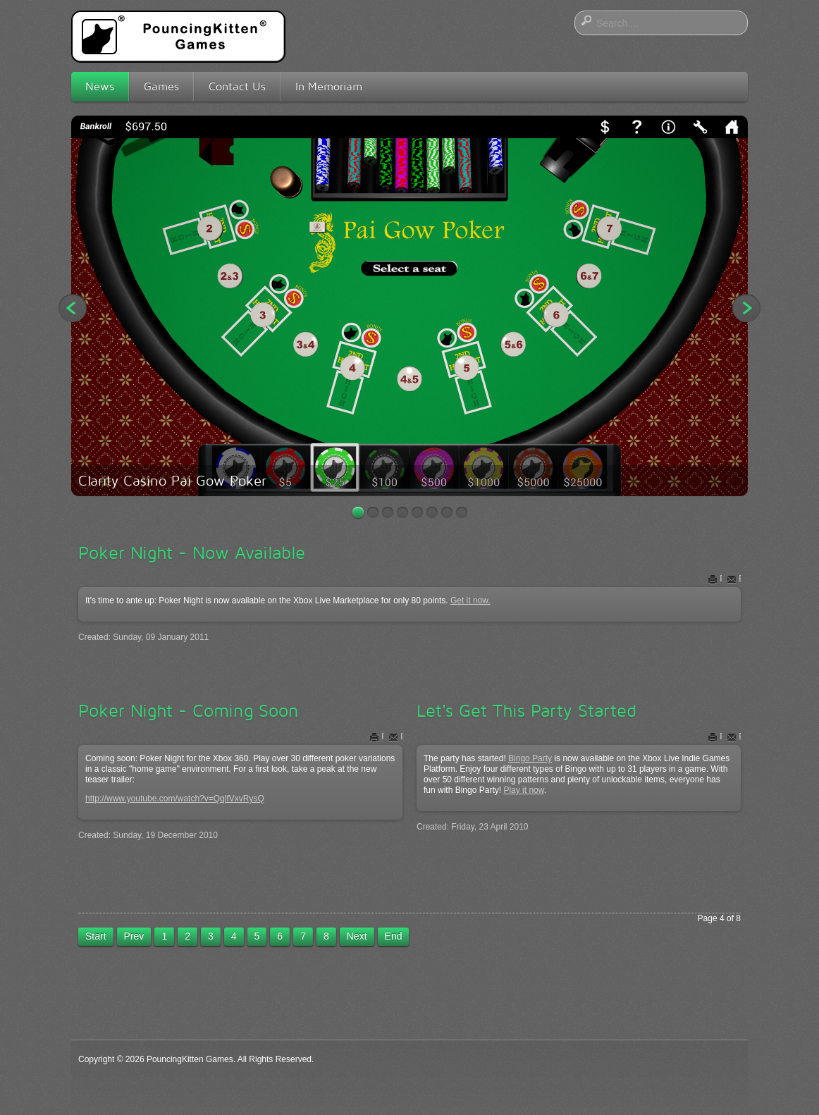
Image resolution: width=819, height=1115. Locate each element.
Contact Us (237, 86)
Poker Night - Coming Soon (188, 710)
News (99, 86)
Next (746, 308)
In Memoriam (328, 86)
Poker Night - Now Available (191, 552)
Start (95, 936)
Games (161, 86)
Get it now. (470, 600)
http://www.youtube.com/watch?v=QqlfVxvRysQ (174, 798)
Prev (134, 936)
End (393, 936)
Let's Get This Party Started (526, 710)
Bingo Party (530, 758)
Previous (72, 308)
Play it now (523, 790)
